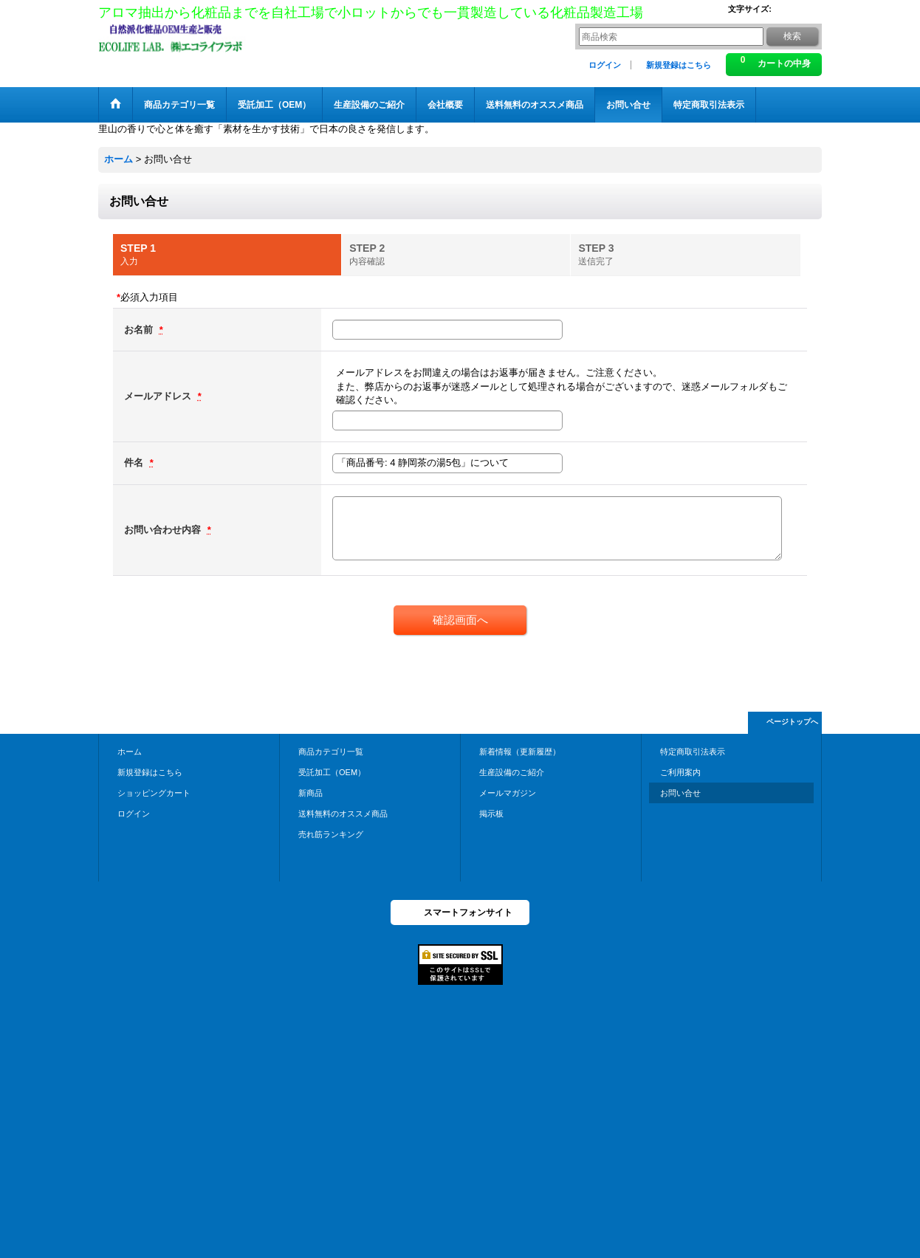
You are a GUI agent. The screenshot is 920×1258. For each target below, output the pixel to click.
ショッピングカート (153, 792)
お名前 (140, 329)
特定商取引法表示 (692, 751)
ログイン (604, 65)
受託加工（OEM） (331, 772)
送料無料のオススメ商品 (343, 813)
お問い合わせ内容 (164, 529)
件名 (135, 462)
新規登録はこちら (678, 65)
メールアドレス (159, 396)
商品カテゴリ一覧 (330, 751)
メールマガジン (507, 792)
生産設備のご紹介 (511, 772)
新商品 (310, 792)
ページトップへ (792, 722)
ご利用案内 (680, 772)
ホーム (129, 751)
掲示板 (491, 813)
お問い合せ (680, 792)
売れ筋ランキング (330, 834)
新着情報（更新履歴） (519, 751)
